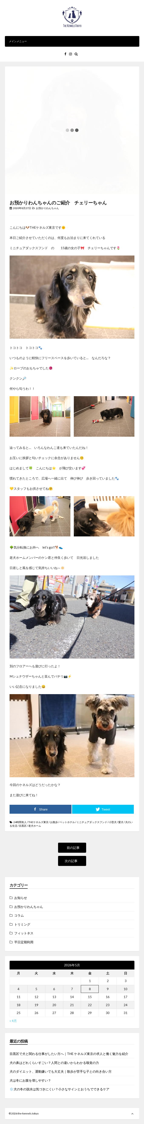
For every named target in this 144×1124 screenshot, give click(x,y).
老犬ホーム (34, 825)
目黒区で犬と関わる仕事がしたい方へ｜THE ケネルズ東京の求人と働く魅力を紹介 (69, 1054)
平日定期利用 (23, 942)
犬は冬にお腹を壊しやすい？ (30, 1080)
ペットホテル (67, 822)
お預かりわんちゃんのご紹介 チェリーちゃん (58, 202)
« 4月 (13, 1021)
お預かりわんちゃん (47, 208)
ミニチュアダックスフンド (92, 822)
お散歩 (54, 822)
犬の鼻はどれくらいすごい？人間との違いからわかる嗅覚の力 (54, 1063)
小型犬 (113, 822)
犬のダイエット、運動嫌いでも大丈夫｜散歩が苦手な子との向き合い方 (61, 1071)
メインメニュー (72, 41)
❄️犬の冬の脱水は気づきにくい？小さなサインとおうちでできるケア (59, 1089)
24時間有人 (20, 822)
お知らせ (20, 898)
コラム (19, 915)
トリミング (22, 924)
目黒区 (23, 825)
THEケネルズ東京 (38, 822)
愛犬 (120, 822)
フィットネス (23, 933)
